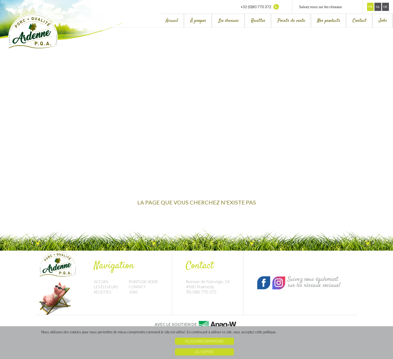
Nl (378, 7)
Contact (360, 20)
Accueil (172, 20)
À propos (198, 20)
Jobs (383, 20)
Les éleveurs (228, 20)
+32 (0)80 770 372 (260, 7)
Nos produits (328, 20)
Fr (370, 7)
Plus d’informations (204, 341)
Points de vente (291, 20)
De (385, 7)
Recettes (258, 20)
